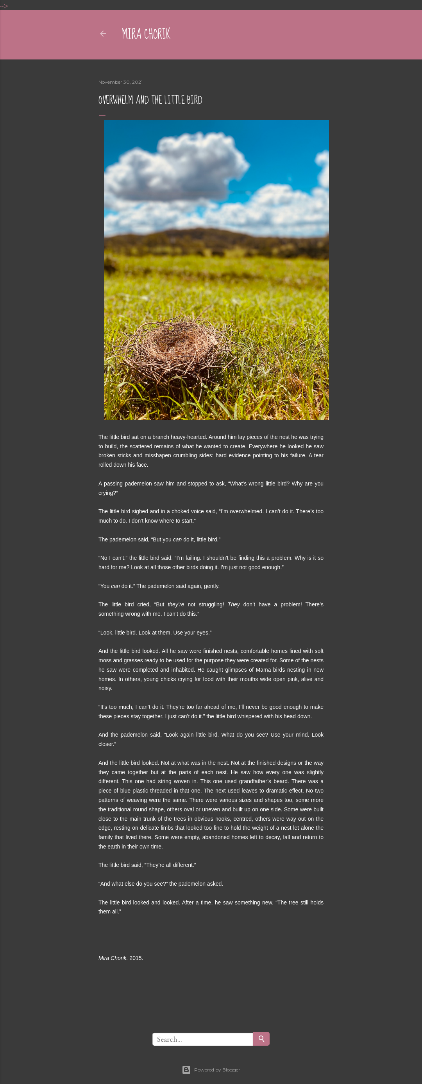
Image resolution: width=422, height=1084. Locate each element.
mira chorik (146, 34)
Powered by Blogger (211, 1070)
